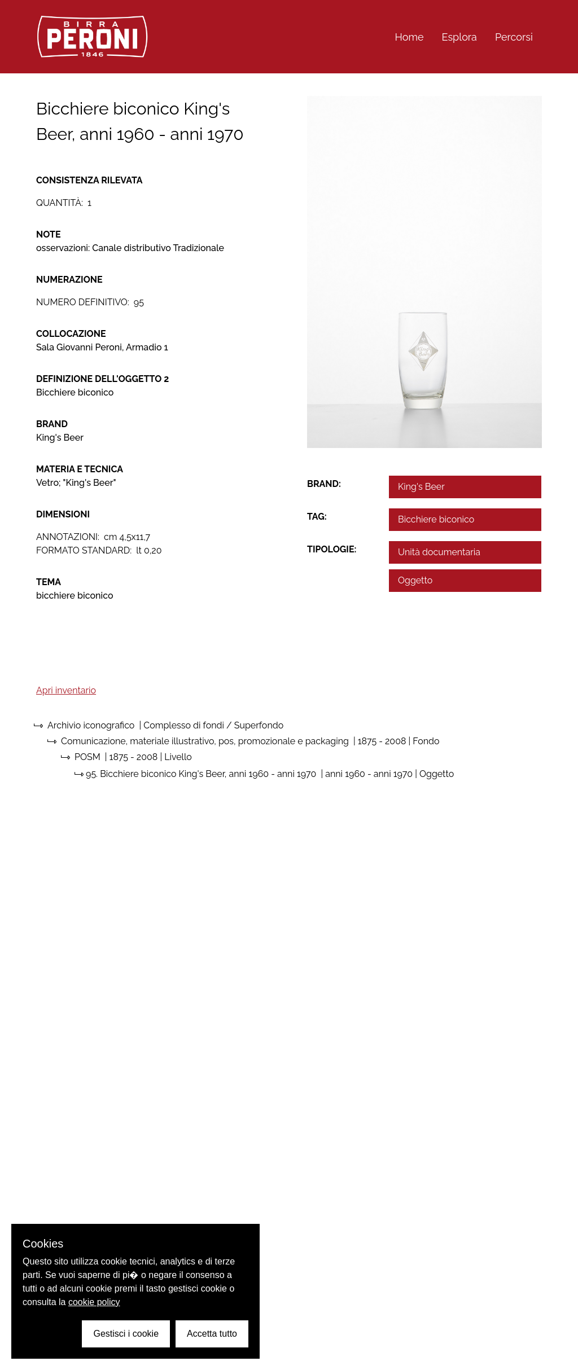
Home (409, 37)
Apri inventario (66, 690)
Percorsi (514, 37)
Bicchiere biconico (436, 519)
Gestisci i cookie (126, 1333)
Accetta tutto (212, 1333)
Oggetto (415, 580)
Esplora (459, 37)
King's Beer (421, 486)
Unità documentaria (439, 552)
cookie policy (94, 1302)
